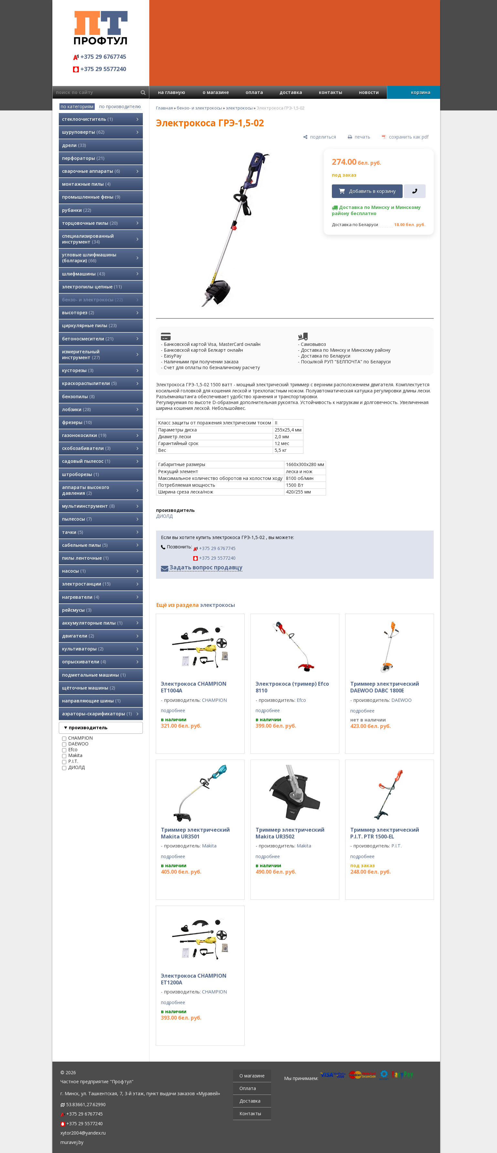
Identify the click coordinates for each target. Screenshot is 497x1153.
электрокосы (239, 108)
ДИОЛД (73, 767)
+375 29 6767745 (99, 56)
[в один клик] (415, 191)
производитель (88, 727)
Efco (70, 750)
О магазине (252, 1076)
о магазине (216, 92)
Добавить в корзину (372, 191)
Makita (72, 755)
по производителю (120, 106)
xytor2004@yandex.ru (83, 1133)
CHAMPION (77, 738)
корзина (420, 92)
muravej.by (71, 1142)
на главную (171, 92)
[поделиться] (319, 136)
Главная (164, 108)
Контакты (250, 1113)
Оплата (247, 1088)
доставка (291, 92)
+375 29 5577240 (99, 69)
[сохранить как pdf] (405, 136)
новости (369, 92)
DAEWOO (75, 744)
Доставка (249, 1101)
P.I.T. (70, 761)
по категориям (77, 106)
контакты (330, 92)
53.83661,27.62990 (86, 1104)
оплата (254, 92)
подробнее (173, 710)
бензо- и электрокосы (199, 108)
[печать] (359, 136)
